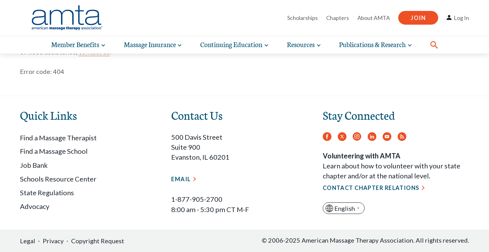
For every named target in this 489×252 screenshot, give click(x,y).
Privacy (53, 241)
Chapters (337, 17)
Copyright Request (97, 241)
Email (181, 179)
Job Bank (34, 165)
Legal (27, 241)
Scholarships (302, 17)
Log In (461, 17)
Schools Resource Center (58, 179)
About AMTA (373, 17)
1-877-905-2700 (196, 199)
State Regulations (47, 192)
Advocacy (34, 206)
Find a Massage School (54, 151)
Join (418, 17)
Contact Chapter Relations (371, 187)
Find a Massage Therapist (58, 137)
